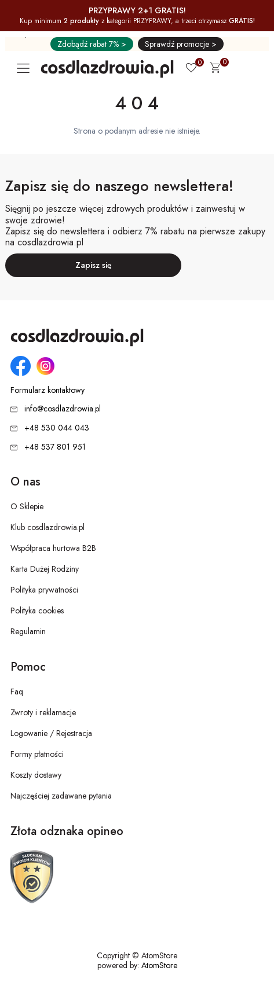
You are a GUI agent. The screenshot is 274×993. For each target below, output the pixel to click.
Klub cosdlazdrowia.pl (47, 527)
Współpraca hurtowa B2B (53, 548)
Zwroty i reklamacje (43, 712)
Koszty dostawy (35, 775)
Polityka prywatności (44, 589)
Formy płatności (37, 754)
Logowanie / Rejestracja (51, 733)
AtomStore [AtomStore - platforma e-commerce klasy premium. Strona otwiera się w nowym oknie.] (159, 965)
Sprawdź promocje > (181, 44)
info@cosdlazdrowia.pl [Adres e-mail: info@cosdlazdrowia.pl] (62, 408)
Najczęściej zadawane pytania (61, 795)
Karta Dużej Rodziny (44, 569)
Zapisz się (93, 265)
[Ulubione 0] (191, 69)
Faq (16, 691)
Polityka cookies (37, 610)
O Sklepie (26, 506)
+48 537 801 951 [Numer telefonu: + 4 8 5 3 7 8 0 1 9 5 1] (55, 447)
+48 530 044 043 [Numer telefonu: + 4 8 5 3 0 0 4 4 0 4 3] (56, 427)
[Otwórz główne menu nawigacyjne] (25, 68)
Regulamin (28, 631)
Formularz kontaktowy (47, 390)
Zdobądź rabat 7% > (91, 44)
